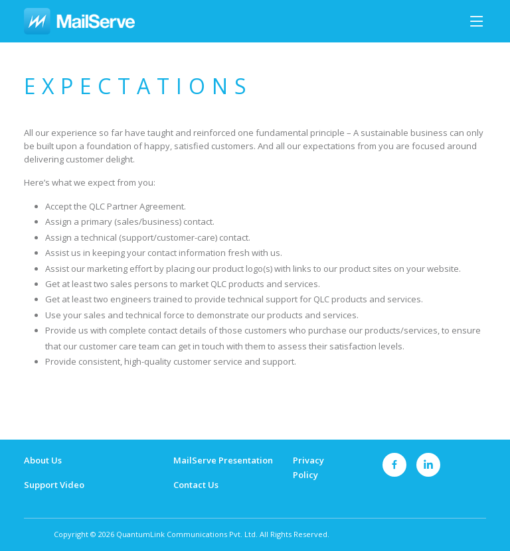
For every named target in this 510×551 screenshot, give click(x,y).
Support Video (54, 485)
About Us (43, 460)
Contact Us (195, 485)
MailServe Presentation (223, 460)
